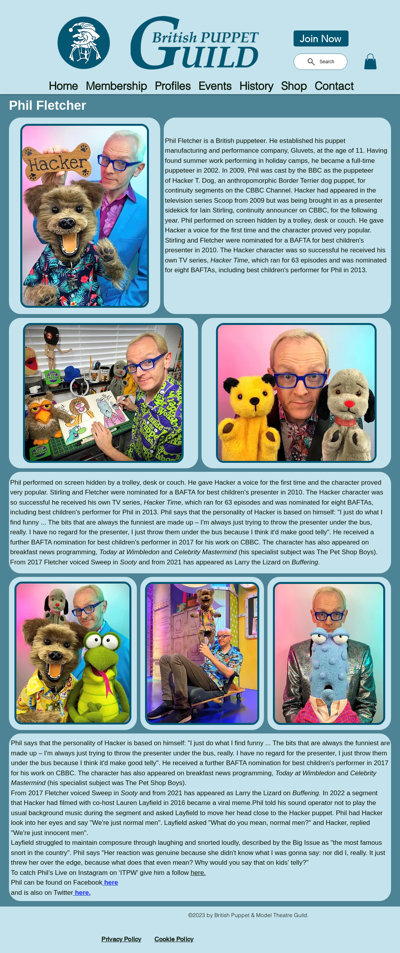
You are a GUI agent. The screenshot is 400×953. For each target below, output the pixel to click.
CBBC (318, 210)
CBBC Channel (268, 190)
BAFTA (300, 240)
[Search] (320, 62)
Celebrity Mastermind (205, 552)
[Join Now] (321, 38)
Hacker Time (229, 260)
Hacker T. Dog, (195, 180)
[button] (370, 62)
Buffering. (306, 562)
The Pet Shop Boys (345, 552)
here (111, 882)
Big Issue (306, 842)
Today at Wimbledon (129, 552)
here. (198, 872)
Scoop (223, 200)
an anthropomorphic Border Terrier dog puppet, (288, 180)
